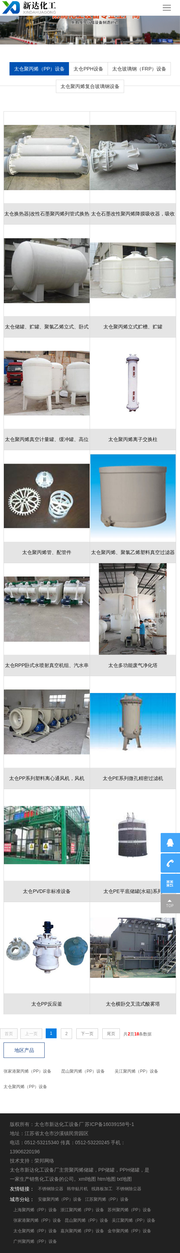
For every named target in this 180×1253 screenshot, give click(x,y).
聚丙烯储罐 (81, 1170)
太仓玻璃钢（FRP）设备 (139, 69)
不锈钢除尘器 (50, 1188)
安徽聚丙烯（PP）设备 (60, 1199)
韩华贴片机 (77, 1188)
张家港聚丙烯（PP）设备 (27, 1071)
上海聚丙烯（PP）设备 (35, 1209)
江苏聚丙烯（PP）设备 (107, 1199)
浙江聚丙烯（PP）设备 (82, 1209)
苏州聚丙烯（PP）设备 (129, 1209)
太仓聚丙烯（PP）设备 (39, 69)
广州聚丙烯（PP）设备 (35, 1241)
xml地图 (87, 1179)
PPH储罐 (130, 1170)
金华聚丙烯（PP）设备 (129, 1230)
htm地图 (106, 1179)
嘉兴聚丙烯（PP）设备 (82, 1230)
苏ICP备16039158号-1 (109, 1124)
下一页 (87, 1033)
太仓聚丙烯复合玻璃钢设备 (90, 86)
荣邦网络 (44, 1161)
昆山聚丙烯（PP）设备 (83, 1071)
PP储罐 (106, 1170)
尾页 (111, 1033)
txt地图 (124, 1179)
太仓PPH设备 (88, 69)
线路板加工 (101, 1188)
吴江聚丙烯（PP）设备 (136, 1071)
